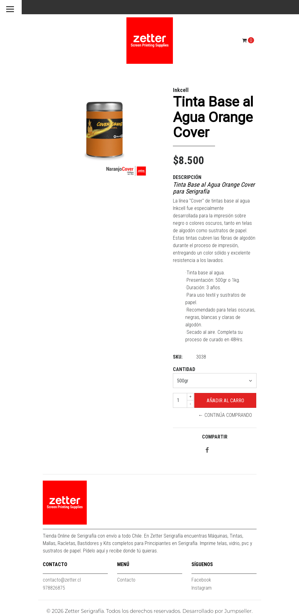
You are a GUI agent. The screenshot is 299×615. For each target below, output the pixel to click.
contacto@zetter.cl (62, 580)
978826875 (54, 588)
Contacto (126, 580)
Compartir (214, 437)
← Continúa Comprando (225, 415)
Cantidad (184, 369)
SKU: (177, 357)
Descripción (187, 177)
